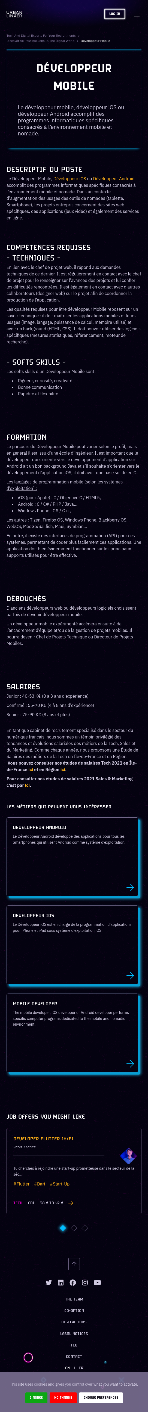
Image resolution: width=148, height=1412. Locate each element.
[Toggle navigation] (136, 14)
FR (81, 1368)
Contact (74, 1357)
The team (74, 1299)
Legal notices (74, 1334)
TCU (74, 1345)
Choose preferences (101, 1397)
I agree (36, 1397)
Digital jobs (74, 1322)
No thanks (63, 1397)
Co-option (74, 1311)
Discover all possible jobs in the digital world (40, 41)
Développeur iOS (69, 178)
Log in (114, 14)
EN (67, 1368)
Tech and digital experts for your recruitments (41, 35)
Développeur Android (113, 178)
